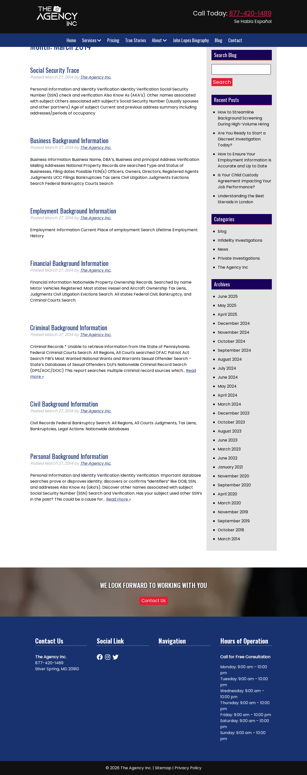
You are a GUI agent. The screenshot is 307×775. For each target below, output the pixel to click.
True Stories (135, 40)
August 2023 (229, 431)
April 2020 (227, 494)
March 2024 (229, 404)
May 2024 (227, 386)
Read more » (118, 499)
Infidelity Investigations (240, 240)
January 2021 (230, 467)
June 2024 (228, 377)
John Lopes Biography (191, 40)
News (223, 249)
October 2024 (231, 341)
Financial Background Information (69, 263)
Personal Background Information (69, 456)
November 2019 (233, 512)
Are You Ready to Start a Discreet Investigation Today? (242, 139)
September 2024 (234, 350)
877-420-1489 (250, 13)
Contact (235, 40)
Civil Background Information (64, 403)
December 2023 (233, 413)
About (159, 40)
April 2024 (227, 395)
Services (91, 40)
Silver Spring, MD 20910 (57, 669)
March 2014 (229, 539)
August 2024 (230, 359)
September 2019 (234, 521)
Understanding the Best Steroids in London (241, 199)
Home (71, 40)
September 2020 (234, 485)
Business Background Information (69, 140)
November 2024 (233, 332)
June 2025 (228, 296)
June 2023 (227, 440)
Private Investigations (239, 258)
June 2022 (227, 458)
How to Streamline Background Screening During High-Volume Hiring (243, 118)
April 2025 (227, 314)
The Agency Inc (233, 267)
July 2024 (227, 368)
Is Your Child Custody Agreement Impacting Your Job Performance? (244, 181)
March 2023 (229, 449)
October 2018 (231, 530)
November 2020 (233, 476)
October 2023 (231, 422)
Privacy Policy (188, 768)
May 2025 (227, 305)
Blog (218, 40)
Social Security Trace (54, 70)
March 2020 (229, 503)
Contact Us (153, 601)
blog (222, 231)
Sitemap (163, 768)
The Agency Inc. (95, 77)
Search (222, 82)
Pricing (113, 40)
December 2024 (234, 323)
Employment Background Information (73, 210)
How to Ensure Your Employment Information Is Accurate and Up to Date (244, 160)
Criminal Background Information (68, 327)
